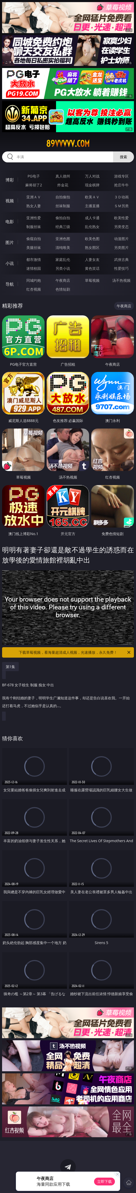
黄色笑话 (92, 268)
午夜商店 (62, 280)
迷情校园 (33, 268)
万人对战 (92, 176)
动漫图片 (121, 238)
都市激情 (33, 259)
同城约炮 (33, 280)
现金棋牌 (92, 184)
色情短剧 (62, 289)
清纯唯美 (62, 247)
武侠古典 (121, 259)
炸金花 (62, 184)
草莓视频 (92, 280)
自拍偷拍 (62, 196)
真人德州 (62, 176)
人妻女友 (92, 259)
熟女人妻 (33, 205)
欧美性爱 (121, 217)
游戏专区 (121, 176)
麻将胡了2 (33, 184)
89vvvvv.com (68, 143)
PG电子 (34, 176)
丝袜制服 (62, 205)
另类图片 (121, 247)
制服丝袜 (33, 226)
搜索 (123, 156)
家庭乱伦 (62, 259)
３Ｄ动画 (121, 196)
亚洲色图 (62, 238)
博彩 (9, 180)
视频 (9, 201)
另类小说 (62, 268)
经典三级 (62, 226)
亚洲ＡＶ (33, 196)
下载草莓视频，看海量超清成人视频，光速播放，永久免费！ (75, 652)
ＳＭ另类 (121, 205)
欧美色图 (92, 238)
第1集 (10, 666)
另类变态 (121, 226)
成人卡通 (92, 217)
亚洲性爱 (33, 217)
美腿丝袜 (33, 247)
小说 (9, 263)
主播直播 (92, 205)
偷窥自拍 (33, 238)
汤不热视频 (121, 280)
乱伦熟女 (92, 226)
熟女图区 (92, 247)
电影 (9, 221)
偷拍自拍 (62, 217)
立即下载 (104, 1181)
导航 (9, 284)
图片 (9, 242)
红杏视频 (33, 289)
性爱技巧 (121, 268)
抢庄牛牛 (121, 184)
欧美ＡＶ (92, 196)
